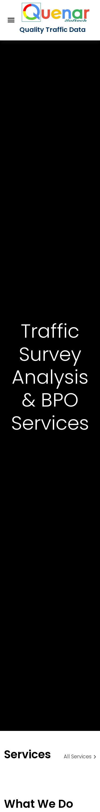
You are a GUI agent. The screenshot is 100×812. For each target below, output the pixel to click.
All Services (80, 756)
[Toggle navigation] (11, 20)
